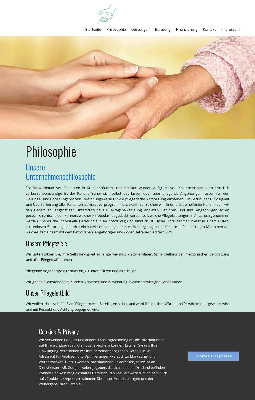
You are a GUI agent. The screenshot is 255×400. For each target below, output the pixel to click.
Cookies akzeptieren (213, 356)
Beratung (163, 29)
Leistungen (140, 29)
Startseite (93, 29)
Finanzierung (186, 29)
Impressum (230, 29)
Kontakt (209, 29)
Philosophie (116, 29)
